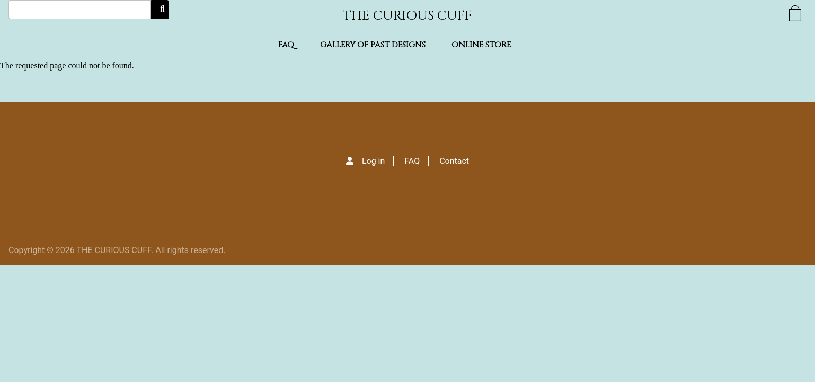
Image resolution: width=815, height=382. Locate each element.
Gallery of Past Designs (373, 44)
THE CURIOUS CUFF (407, 15)
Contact (454, 161)
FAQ (286, 44)
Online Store (481, 44)
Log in (373, 161)
